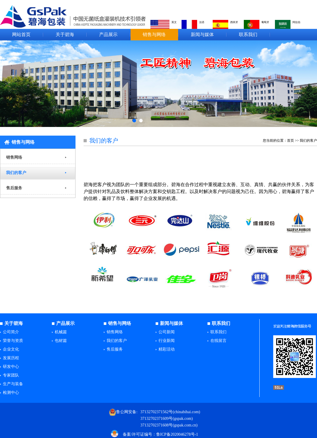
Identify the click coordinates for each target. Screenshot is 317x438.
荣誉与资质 (13, 340)
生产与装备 (13, 384)
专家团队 (11, 375)
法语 (201, 22)
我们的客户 (16, 173)
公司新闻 (166, 332)
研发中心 (11, 366)
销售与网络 (154, 34)
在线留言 (218, 340)
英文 (174, 22)
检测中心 (11, 392)
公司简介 (11, 332)
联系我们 (248, 34)
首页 (290, 140)
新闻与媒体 (202, 34)
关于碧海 (65, 34)
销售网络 (14, 157)
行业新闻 (166, 340)
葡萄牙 (265, 22)
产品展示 (108, 34)
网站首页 (21, 34)
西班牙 (234, 22)
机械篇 (61, 332)
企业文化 (11, 349)
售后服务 (14, 188)
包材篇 (61, 340)
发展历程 (11, 358)
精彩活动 (166, 349)
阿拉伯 (296, 22)
